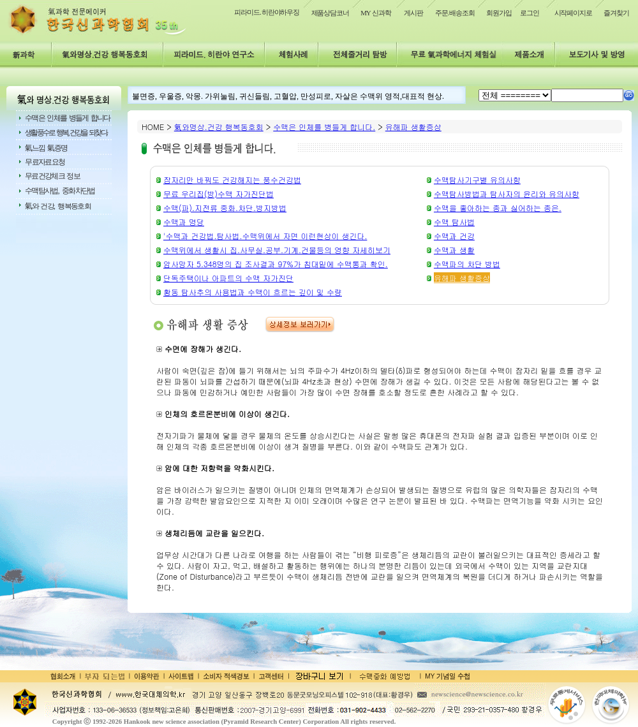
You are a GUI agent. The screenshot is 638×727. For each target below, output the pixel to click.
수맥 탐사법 (454, 221)
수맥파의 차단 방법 (467, 263)
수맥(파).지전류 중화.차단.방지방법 (224, 207)
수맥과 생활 (454, 249)
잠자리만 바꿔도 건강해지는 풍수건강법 (232, 179)
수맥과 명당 (183, 221)
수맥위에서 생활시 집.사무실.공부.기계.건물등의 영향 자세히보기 (276, 249)
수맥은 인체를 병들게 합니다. (324, 126)
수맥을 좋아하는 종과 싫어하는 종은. (497, 207)
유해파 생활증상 (413, 126)
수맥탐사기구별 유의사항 (477, 179)
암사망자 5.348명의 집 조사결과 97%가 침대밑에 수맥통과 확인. (275, 263)
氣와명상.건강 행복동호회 (218, 126)
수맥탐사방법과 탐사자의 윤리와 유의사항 (506, 193)
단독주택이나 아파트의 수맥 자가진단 (228, 277)
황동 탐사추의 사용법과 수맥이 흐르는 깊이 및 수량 (252, 291)
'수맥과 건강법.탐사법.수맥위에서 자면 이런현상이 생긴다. (265, 235)
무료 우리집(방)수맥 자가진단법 (218, 193)
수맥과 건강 (454, 235)
